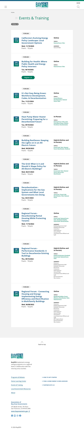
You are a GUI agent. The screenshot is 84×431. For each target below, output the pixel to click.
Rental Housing (64, 221)
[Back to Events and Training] (15, 24)
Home (12, 12)
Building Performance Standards (62, 255)
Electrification (60, 149)
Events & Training (34, 17)
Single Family (57, 221)
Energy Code (57, 147)
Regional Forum (58, 43)
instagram (17, 416)
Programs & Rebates (18, 377)
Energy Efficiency (58, 98)
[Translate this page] (78, 3)
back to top (42, 344)
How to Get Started (50, 377)
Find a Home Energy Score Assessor (55, 381)
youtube (15, 416)
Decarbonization (58, 99)
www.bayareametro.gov (20, 411)
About (13, 393)
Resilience (67, 149)
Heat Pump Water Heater (61, 122)
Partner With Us (49, 385)
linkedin (12, 416)
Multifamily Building (62, 219)
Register (28, 77)
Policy (63, 43)
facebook (20, 416)
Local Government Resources (21, 389)
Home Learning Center (18, 381)
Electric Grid (60, 172)
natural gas (56, 194)
